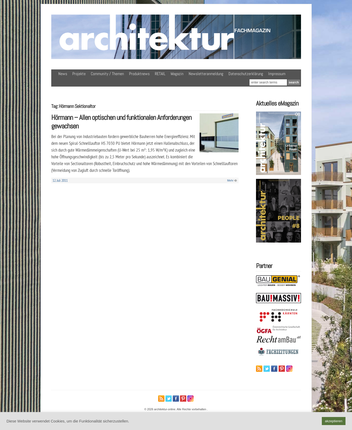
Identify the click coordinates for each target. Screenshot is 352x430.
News (62, 73)
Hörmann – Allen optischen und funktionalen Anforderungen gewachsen (121, 122)
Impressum (276, 73)
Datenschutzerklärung (245, 73)
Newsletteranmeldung (206, 73)
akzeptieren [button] (333, 421)
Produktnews (139, 73)
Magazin (177, 73)
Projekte (79, 73)
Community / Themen (107, 73)
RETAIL (160, 73)
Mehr (230, 180)
